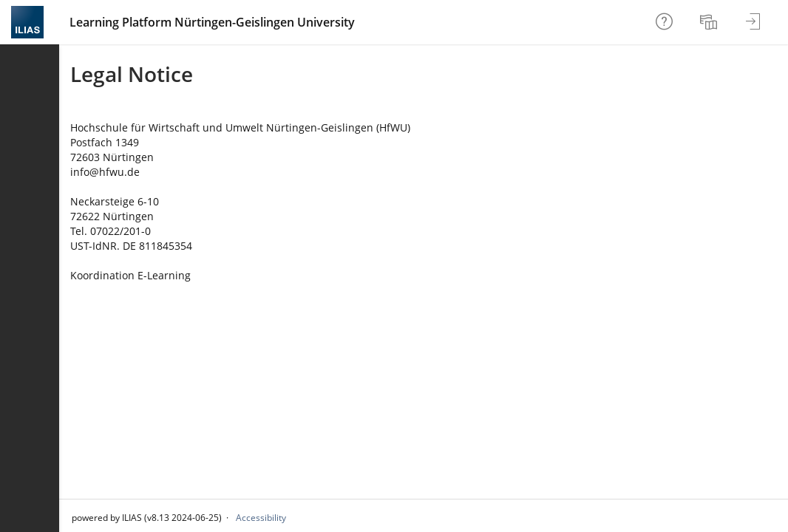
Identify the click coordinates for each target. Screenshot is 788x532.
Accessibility (261, 517)
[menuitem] (710, 22)
